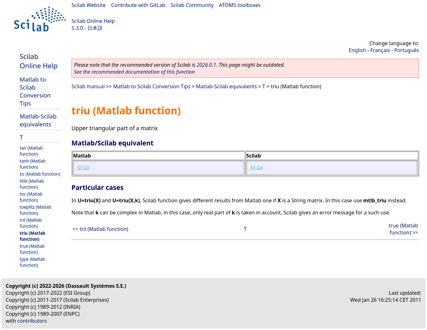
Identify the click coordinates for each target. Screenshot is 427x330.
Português (406, 50)
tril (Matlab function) (31, 223)
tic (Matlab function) (40, 174)
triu (83, 168)
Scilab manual (88, 86)
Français (380, 50)
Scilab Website (88, 5)
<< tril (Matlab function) (100, 229)
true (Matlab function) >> (403, 229)
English (357, 50)
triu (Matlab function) (32, 236)
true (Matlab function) (32, 249)
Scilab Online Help (93, 20)
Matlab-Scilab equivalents (38, 120)
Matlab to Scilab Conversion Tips (35, 91)
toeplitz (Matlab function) (35, 210)
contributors (32, 320)
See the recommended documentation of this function (134, 71)
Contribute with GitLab (138, 5)
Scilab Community (192, 5)
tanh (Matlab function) (32, 164)
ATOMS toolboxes (240, 5)
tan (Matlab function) (31, 151)
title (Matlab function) (32, 184)
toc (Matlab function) (31, 197)
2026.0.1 (206, 64)
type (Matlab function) (32, 262)
